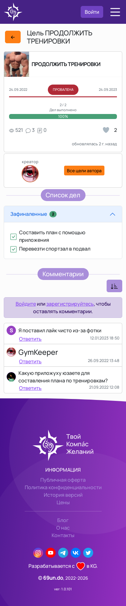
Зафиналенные (33, 213)
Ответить (30, 338)
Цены (63, 502)
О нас (63, 527)
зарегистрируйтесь (70, 303)
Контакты (63, 535)
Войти (92, 11)
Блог (63, 520)
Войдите (26, 303)
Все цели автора (84, 171)
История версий (63, 494)
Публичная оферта (63, 479)
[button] (115, 12)
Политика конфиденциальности (63, 487)
